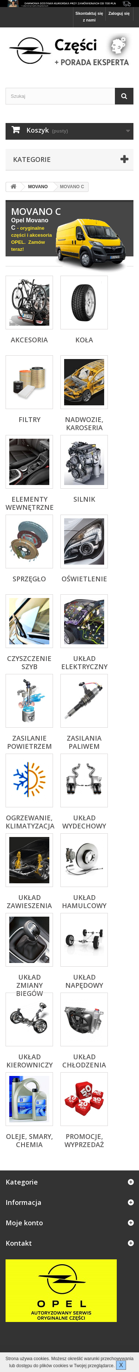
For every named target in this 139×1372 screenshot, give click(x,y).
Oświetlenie (84, 578)
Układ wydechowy (84, 821)
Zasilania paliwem (84, 742)
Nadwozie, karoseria (84, 423)
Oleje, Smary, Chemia (29, 1140)
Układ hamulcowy (84, 901)
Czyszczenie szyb (29, 662)
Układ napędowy (84, 981)
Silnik (84, 499)
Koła (84, 339)
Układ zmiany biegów (29, 985)
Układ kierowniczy (29, 1060)
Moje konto (24, 1222)
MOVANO (38, 186)
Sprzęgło (29, 578)
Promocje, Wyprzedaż (84, 1140)
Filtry (29, 419)
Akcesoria (29, 339)
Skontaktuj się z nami (89, 16)
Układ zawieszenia (29, 901)
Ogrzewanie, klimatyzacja (30, 821)
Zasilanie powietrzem (29, 742)
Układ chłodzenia (84, 1060)
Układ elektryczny (84, 662)
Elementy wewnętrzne (30, 503)
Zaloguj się (119, 13)
